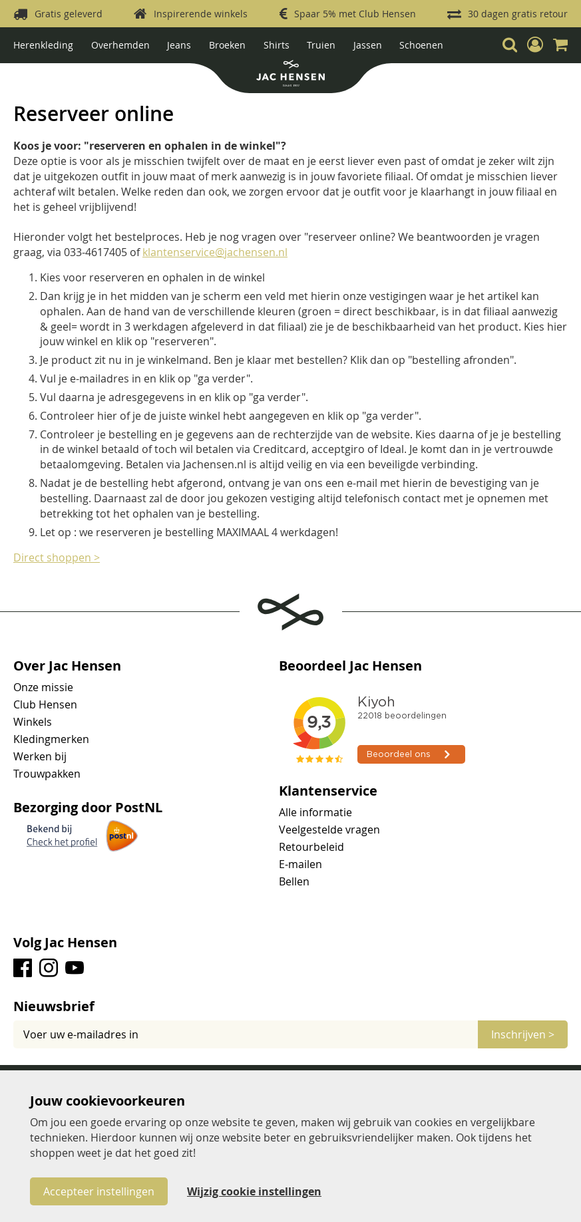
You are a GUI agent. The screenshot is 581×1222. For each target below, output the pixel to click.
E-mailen (300, 864)
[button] (535, 44)
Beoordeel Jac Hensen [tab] (350, 666)
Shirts (277, 45)
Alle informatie (315, 812)
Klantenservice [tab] (328, 791)
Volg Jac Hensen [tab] (65, 942)
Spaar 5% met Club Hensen (355, 13)
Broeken (227, 45)
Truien (321, 45)
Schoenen (421, 45)
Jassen (367, 45)
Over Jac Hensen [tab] (67, 666)
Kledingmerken (51, 739)
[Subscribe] (523, 1034)
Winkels (32, 721)
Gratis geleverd (68, 13)
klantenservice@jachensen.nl (215, 252)
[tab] (290, 1006)
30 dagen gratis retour (518, 13)
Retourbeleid (311, 847)
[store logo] (290, 75)
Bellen (294, 881)
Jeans (179, 45)
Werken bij (40, 756)
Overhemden (120, 45)
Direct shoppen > (56, 557)
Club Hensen (45, 704)
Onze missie (43, 687)
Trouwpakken (47, 773)
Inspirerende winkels (201, 13)
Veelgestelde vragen (329, 829)
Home (27, 73)
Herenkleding (43, 45)
